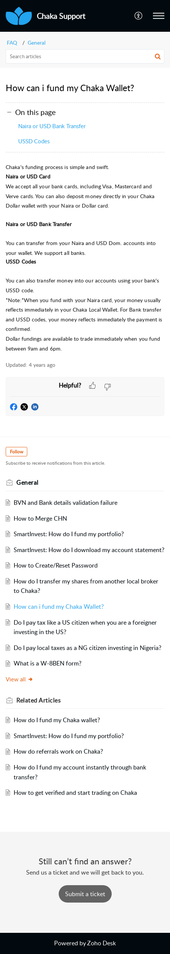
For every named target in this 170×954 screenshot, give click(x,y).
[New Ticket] (85, 894)
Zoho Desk (101, 943)
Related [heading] (38, 700)
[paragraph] (85, 257)
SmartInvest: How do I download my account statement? (89, 550)
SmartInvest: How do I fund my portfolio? (69, 534)
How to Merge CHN (40, 518)
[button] (138, 16)
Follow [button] (16, 451)
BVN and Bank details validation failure (65, 502)
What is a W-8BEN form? (47, 663)
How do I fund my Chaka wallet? (57, 720)
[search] (85, 56)
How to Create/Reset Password (56, 565)
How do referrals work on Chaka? (58, 751)
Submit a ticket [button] (85, 894)
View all (19, 679)
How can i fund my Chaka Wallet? (59, 606)
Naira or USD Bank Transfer (52, 126)
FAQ (12, 42)
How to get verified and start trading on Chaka (75, 792)
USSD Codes (34, 141)
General (36, 42)
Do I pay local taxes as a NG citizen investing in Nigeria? (87, 648)
